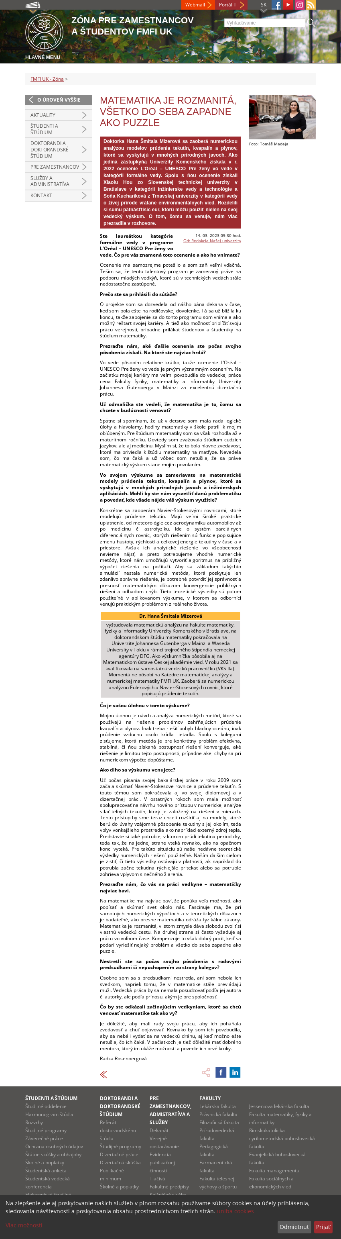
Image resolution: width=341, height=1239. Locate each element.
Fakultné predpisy (169, 1186)
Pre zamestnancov (54, 166)
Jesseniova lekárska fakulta (279, 1106)
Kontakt (41, 195)
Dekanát (159, 1130)
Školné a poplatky (44, 1162)
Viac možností (24, 1225)
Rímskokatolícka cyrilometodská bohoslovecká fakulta (282, 1138)
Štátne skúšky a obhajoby (53, 1154)
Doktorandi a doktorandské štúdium (49, 149)
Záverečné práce (44, 1138)
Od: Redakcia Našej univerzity (212, 240)
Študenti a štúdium (44, 129)
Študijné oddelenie (46, 1106)
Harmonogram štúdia (49, 1114)
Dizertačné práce (119, 1154)
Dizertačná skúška (120, 1162)
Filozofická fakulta (219, 1122)
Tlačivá (157, 1178)
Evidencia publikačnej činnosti (162, 1162)
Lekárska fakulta (217, 1106)
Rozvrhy (34, 1122)
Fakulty (210, 1098)
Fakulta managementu (274, 1170)
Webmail (195, 4)
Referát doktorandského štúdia (118, 1130)
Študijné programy (46, 1130)
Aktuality (42, 115)
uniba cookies (235, 1211)
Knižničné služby (168, 1194)
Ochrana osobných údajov (54, 1146)
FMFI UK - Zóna (47, 79)
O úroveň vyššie (59, 99)
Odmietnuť (294, 1227)
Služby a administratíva (49, 181)
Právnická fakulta (218, 1114)
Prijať (323, 1227)
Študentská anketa (46, 1170)
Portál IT (228, 4)
